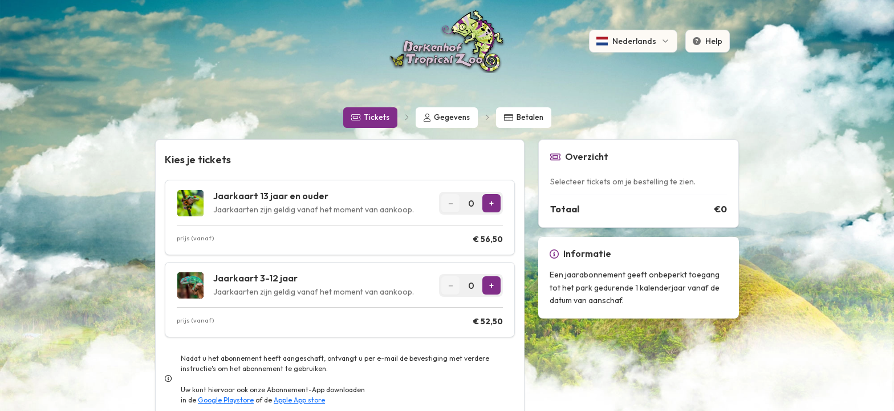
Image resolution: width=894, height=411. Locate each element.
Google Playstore (226, 400)
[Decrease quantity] (450, 203)
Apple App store (299, 400)
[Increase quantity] (491, 203)
